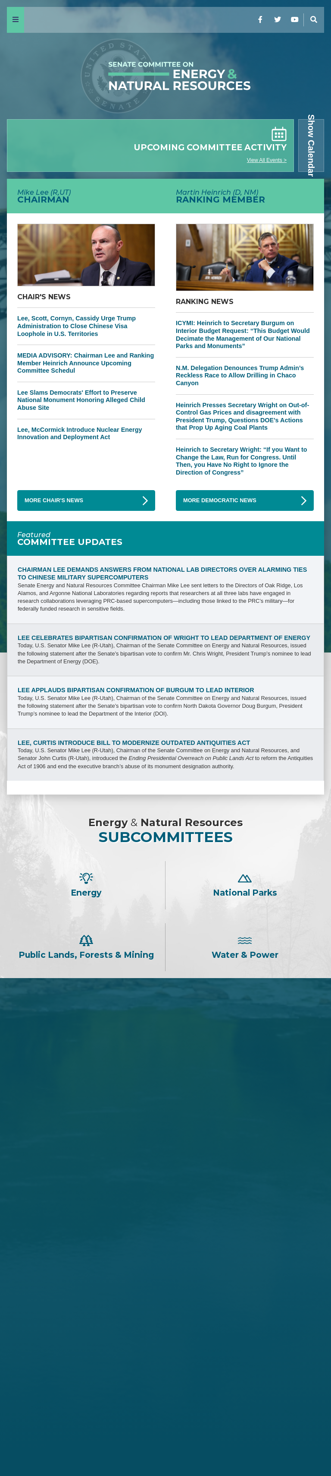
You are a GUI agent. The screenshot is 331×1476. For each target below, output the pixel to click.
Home (22, 1446)
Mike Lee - (165, 1040)
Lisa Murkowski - (165, 1178)
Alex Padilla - (165, 1390)
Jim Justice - (165, 1120)
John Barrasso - (165, 1063)
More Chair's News (54, 500)
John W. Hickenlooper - (165, 1376)
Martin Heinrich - (165, 1281)
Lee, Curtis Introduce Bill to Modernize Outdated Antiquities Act (134, 742)
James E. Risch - (165, 1077)
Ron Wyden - (165, 1304)
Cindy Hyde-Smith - (165, 1163)
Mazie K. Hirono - (165, 1332)
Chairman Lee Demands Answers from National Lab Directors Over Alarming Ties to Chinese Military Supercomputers (162, 573)
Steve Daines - (165, 1091)
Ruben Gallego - (165, 1404)
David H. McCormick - (165, 1135)
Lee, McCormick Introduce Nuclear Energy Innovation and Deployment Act (79, 433)
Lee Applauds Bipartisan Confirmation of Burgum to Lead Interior (136, 690)
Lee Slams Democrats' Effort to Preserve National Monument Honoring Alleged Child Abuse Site (81, 400)
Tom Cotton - (165, 1106)
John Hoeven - (166, 1192)
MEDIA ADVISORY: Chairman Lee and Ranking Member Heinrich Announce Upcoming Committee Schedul (85, 363)
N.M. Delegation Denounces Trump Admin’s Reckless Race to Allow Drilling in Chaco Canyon (240, 375)
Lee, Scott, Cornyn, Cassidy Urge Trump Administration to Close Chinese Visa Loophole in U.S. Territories (76, 326)
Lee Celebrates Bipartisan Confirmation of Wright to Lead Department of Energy (164, 637)
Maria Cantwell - (165, 1318)
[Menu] (15, 20)
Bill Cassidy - (165, 1149)
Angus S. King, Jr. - (166, 1347)
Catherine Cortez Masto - (165, 1361)
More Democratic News (219, 500)
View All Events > (267, 160)
